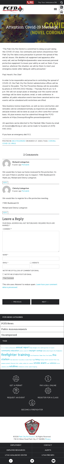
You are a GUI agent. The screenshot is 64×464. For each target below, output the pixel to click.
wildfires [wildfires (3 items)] (13, 366)
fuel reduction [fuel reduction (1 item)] (14, 360)
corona (52, 141)
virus (13, 143)
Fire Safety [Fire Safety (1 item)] (49, 355)
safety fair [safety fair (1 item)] (26, 363)
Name (5, 255)
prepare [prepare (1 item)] (3, 363)
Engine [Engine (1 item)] (51, 351)
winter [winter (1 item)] (26, 367)
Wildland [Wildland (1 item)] (21, 367)
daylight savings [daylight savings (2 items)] (36, 350)
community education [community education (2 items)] (10, 350)
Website (35, 263)
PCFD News (7, 323)
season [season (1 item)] (31, 363)
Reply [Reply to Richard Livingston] (5, 183)
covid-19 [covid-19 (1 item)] (26, 351)
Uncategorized (18, 141)
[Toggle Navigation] (55, 9)
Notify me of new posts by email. (18, 274)
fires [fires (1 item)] (44, 355)
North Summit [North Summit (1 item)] (49, 360)
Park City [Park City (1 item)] (56, 360)
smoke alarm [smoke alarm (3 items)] (40, 363)
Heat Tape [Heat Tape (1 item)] (32, 360)
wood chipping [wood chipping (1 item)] (33, 367)
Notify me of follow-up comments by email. (21, 271)
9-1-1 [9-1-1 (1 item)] (3, 348)
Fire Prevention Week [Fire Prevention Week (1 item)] (36, 355)
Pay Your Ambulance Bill (47, 2)
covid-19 (6, 143)
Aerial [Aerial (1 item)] (7, 348)
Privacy (48, 439)
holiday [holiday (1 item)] (42, 360)
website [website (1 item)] (3, 367)
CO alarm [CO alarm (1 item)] (51, 348)
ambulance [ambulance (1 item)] (12, 348)
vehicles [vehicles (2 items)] (53, 363)
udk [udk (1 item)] (48, 363)
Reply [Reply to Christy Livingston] (5, 213)
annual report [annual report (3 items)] (23, 347)
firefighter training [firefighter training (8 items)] (15, 354)
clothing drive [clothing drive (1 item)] (44, 348)
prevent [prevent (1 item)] (8, 363)
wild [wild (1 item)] (7, 367)
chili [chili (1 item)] (38, 348)
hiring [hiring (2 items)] (37, 359)
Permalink (25, 165)
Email (5, 263)
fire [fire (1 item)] (55, 351)
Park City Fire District (27, 436)
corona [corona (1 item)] (21, 351)
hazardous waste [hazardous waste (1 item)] (24, 360)
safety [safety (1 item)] (20, 363)
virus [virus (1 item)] (58, 363)
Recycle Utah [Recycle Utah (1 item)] (14, 363)
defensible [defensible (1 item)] (46, 351)
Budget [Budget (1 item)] (35, 348)
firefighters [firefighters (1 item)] (59, 351)
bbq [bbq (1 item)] (31, 348)
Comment (7, 229)
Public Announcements (14, 329)
